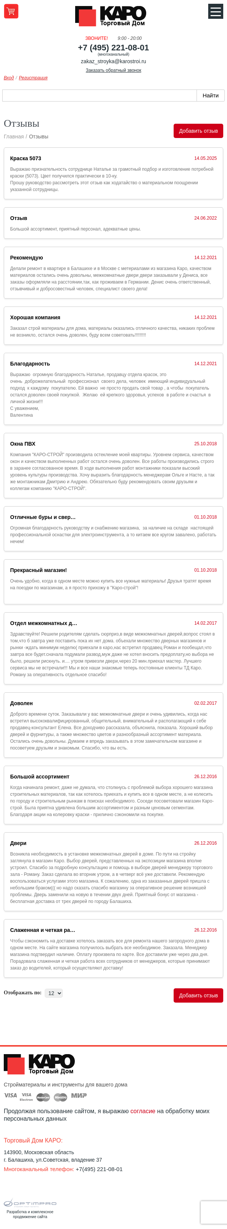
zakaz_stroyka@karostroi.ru (113, 61)
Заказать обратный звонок (113, 70)
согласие (143, 1111)
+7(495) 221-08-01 (99, 1169)
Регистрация (33, 77)
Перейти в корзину (11, 11)
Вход (9, 77)
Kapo (113, 18)
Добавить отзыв (198, 131)
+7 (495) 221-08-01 (113, 47)
